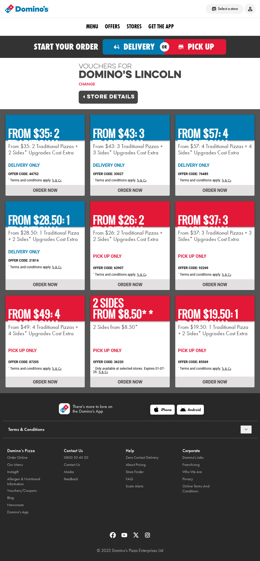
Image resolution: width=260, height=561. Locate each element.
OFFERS (112, 26)
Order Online (17, 457)
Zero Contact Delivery (142, 457)
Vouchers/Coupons (22, 490)
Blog (10, 497)
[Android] (190, 410)
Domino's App (17, 512)
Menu (92, 26)
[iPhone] (162, 410)
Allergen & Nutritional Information (23, 481)
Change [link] (87, 84)
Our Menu (15, 464)
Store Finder (135, 471)
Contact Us (72, 464)
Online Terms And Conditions (195, 488)
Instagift (12, 471)
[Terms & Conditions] (246, 429)
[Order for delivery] (134, 47)
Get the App (161, 26)
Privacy (187, 479)
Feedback (71, 479)
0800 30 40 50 (76, 457)
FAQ (129, 479)
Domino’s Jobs (193, 457)
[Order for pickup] (195, 47)
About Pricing (136, 464)
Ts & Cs (56, 180)
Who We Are (192, 471)
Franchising (190, 464)
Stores (134, 26)
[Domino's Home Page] (27, 9)
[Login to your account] (250, 8)
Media (69, 471)
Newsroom (15, 505)
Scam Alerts (134, 486)
